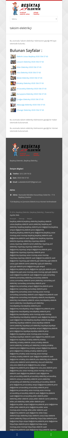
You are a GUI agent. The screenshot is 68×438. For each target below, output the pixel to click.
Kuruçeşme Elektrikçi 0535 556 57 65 (31, 94)
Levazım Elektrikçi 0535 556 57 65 (30, 62)
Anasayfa (13, 219)
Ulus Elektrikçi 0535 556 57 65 (29, 72)
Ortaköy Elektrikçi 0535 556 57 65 (30, 83)
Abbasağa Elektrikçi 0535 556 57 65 (31, 105)
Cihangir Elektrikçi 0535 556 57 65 (30, 110)
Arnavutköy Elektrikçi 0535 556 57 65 (31, 88)
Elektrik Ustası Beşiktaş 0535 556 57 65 (32, 56)
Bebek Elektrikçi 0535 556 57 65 (29, 78)
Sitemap (21, 219)
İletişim (29, 219)
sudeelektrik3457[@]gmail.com (29, 182)
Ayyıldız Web (14, 215)
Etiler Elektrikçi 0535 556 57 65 (29, 67)
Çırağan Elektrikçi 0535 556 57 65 (30, 99)
